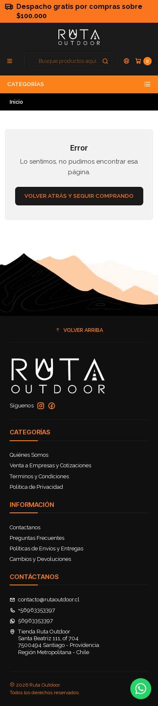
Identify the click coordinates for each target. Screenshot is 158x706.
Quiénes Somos (29, 455)
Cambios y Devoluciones (40, 559)
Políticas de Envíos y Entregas (46, 548)
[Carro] (143, 60)
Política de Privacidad (36, 487)
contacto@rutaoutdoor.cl (45, 599)
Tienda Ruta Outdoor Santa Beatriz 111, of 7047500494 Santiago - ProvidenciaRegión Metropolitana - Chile (55, 641)
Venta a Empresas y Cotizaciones (50, 465)
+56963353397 (32, 610)
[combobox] (68, 61)
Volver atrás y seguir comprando (79, 195)
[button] (79, 330)
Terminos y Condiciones (39, 476)
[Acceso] (126, 61)
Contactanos (25, 527)
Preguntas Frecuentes (37, 538)
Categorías (79, 84)
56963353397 (31, 620)
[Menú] (10, 61)
